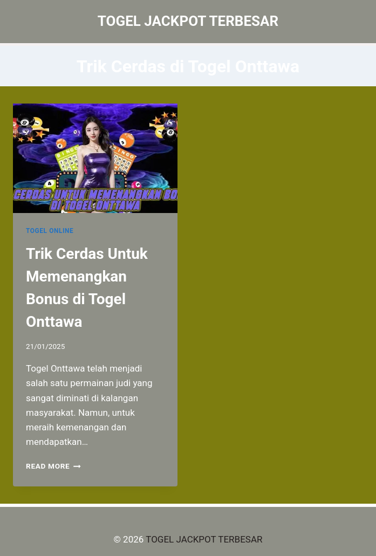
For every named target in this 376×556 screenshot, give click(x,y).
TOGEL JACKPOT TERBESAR (204, 539)
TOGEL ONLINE (49, 231)
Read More (53, 466)
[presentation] (95, 158)
